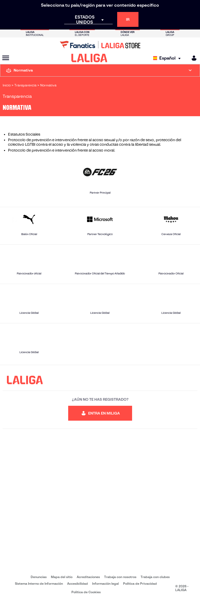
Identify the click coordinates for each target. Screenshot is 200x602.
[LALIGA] (89, 58)
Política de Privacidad (140, 583)
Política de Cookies (86, 592)
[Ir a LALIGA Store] (100, 44)
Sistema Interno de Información (39, 583)
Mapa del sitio (61, 577)
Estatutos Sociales (24, 134)
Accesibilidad (77, 583)
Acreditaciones (88, 577)
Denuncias (39, 577)
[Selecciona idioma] (168, 58)
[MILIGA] (192, 58)
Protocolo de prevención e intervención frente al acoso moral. (61, 150)
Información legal (105, 583)
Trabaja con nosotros (120, 577)
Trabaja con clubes (155, 577)
